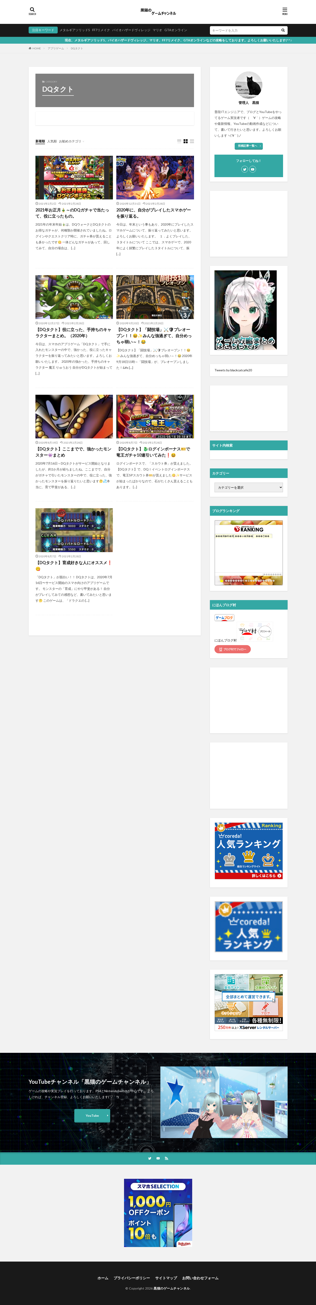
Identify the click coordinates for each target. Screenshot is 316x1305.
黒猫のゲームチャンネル (172, 1288)
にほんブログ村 (225, 640)
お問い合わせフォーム (200, 1278)
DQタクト (77, 48)
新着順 (40, 141)
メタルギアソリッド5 (75, 30)
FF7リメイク (101, 30)
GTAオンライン (175, 30)
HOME (36, 48)
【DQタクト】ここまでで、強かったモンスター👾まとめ (73, 452)
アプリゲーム (56, 48)
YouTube (92, 1115)
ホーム (102, 1278)
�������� (272, 574)
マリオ (157, 30)
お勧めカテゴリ (70, 141)
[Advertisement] (248, 223)
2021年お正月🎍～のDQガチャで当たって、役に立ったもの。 (72, 213)
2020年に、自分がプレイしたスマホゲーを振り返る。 (153, 213)
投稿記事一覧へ (247, 145)
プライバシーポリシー (132, 1278)
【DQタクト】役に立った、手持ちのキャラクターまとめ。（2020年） (73, 332)
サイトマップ (166, 1278)
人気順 (52, 141)
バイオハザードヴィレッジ (131, 30)
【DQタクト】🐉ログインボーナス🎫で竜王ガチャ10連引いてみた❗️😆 (153, 452)
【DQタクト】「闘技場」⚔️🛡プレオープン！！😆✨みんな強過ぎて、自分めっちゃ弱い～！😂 (154, 335)
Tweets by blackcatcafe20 (233, 370)
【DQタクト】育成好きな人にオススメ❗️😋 (73, 565)
